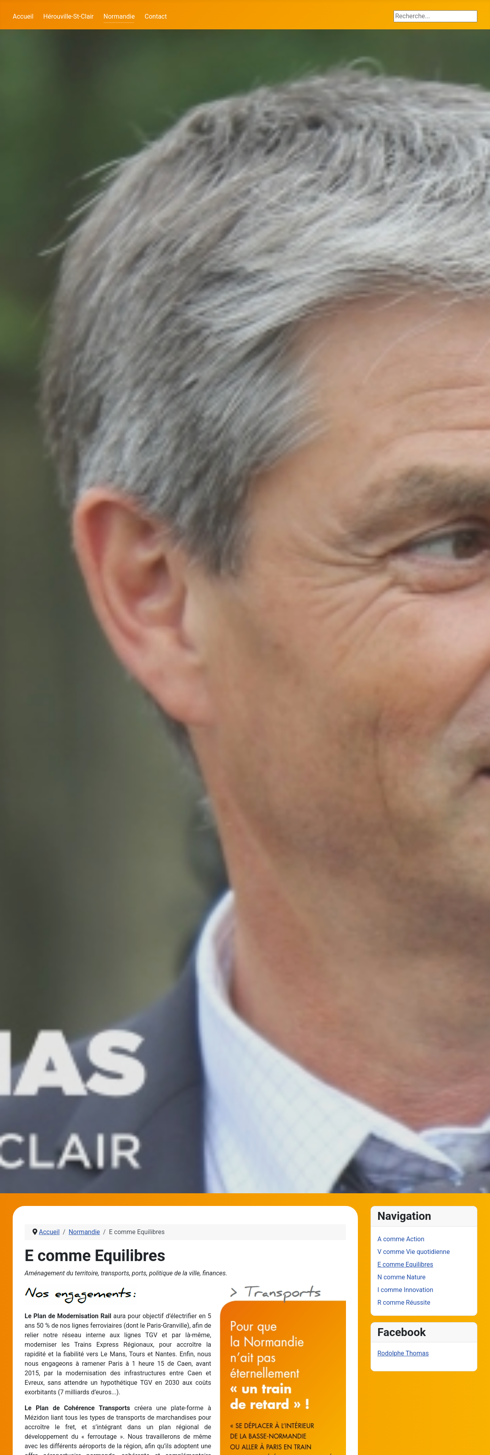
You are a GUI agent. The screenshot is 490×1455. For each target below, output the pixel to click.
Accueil (23, 16)
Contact (156, 16)
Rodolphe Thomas (403, 1353)
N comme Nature (401, 1277)
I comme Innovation (405, 1290)
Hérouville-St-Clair (68, 16)
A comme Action (400, 1239)
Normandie (119, 16)
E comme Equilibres (405, 1264)
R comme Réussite (403, 1302)
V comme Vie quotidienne (413, 1252)
